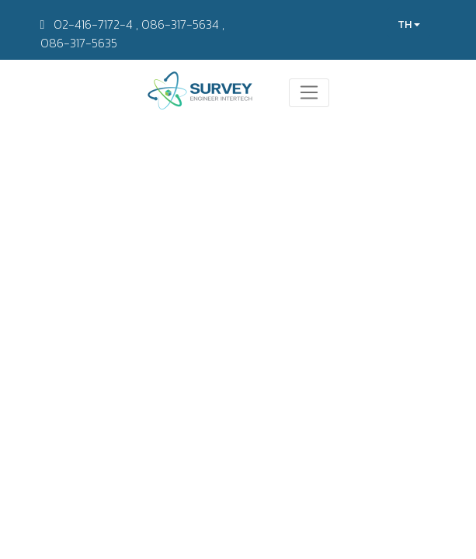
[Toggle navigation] (309, 93)
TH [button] (409, 24)
